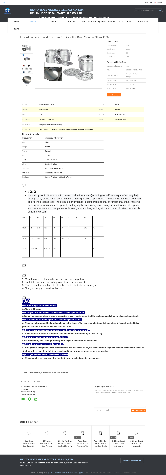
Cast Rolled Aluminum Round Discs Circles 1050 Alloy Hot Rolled (29, 445)
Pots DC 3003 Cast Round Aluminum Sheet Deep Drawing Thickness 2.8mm (101, 445)
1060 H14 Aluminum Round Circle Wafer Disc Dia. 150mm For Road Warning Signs (65, 445)
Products (34, 22)
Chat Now (148, 2)
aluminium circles (34, 373)
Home (16, 22)
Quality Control (107, 22)
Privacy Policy (42, 472)
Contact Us (125, 22)
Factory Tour (89, 22)
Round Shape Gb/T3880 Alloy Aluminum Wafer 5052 (82, 445)
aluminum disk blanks (48, 373)
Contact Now (138, 410)
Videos (52, 22)
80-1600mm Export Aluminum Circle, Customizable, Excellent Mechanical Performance (118, 446)
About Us (70, 22)
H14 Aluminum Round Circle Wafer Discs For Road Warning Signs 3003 (47, 445)
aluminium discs (62, 373)
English (160, 2)
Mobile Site (34, 472)
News (16, 29)
